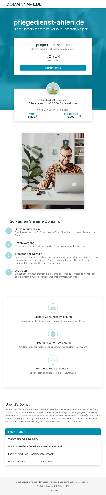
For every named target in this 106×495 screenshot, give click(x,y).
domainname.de (71, 482)
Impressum (53, 490)
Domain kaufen (53, 67)
